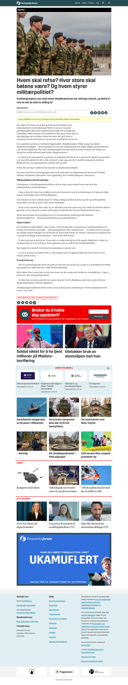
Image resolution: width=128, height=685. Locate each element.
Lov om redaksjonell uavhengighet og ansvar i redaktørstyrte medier (96, 605)
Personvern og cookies (58, 621)
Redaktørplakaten (88, 611)
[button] (108, 371)
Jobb (97, 4)
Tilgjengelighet (54, 617)
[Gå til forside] (33, 4)
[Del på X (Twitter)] (95, 115)
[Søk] (103, 4)
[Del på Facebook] (91, 115)
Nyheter (77, 4)
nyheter (41, 300)
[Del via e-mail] (102, 115)
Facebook (53, 626)
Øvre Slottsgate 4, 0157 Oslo (27, 624)
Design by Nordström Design (92, 664)
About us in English (88, 659)
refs (33, 300)
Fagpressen (85, 648)
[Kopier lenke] (105, 115)
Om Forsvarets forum (57, 604)
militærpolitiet (51, 300)
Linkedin (52, 635)
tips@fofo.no (27, 604)
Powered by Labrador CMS (64, 682)
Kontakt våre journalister (26, 608)
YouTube (52, 640)
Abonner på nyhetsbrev (58, 644)
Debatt (84, 4)
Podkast (91, 4)
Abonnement (54, 612)
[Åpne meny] (109, 4)
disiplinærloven (23, 300)
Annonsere (53, 608)
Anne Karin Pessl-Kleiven (26, 615)
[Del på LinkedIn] (99, 115)
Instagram (53, 630)
